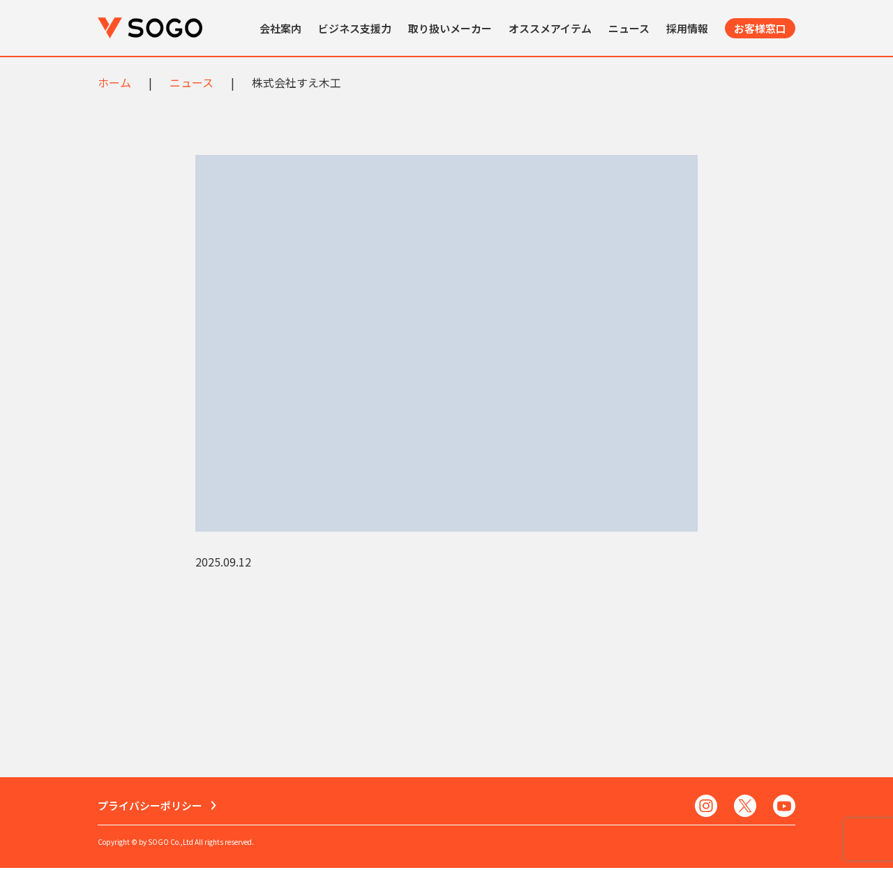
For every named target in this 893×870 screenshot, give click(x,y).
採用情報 (687, 28)
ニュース (629, 28)
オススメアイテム (550, 28)
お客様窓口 (760, 28)
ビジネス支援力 (354, 28)
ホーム (114, 82)
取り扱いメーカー (450, 28)
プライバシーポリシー (150, 807)
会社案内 (280, 28)
